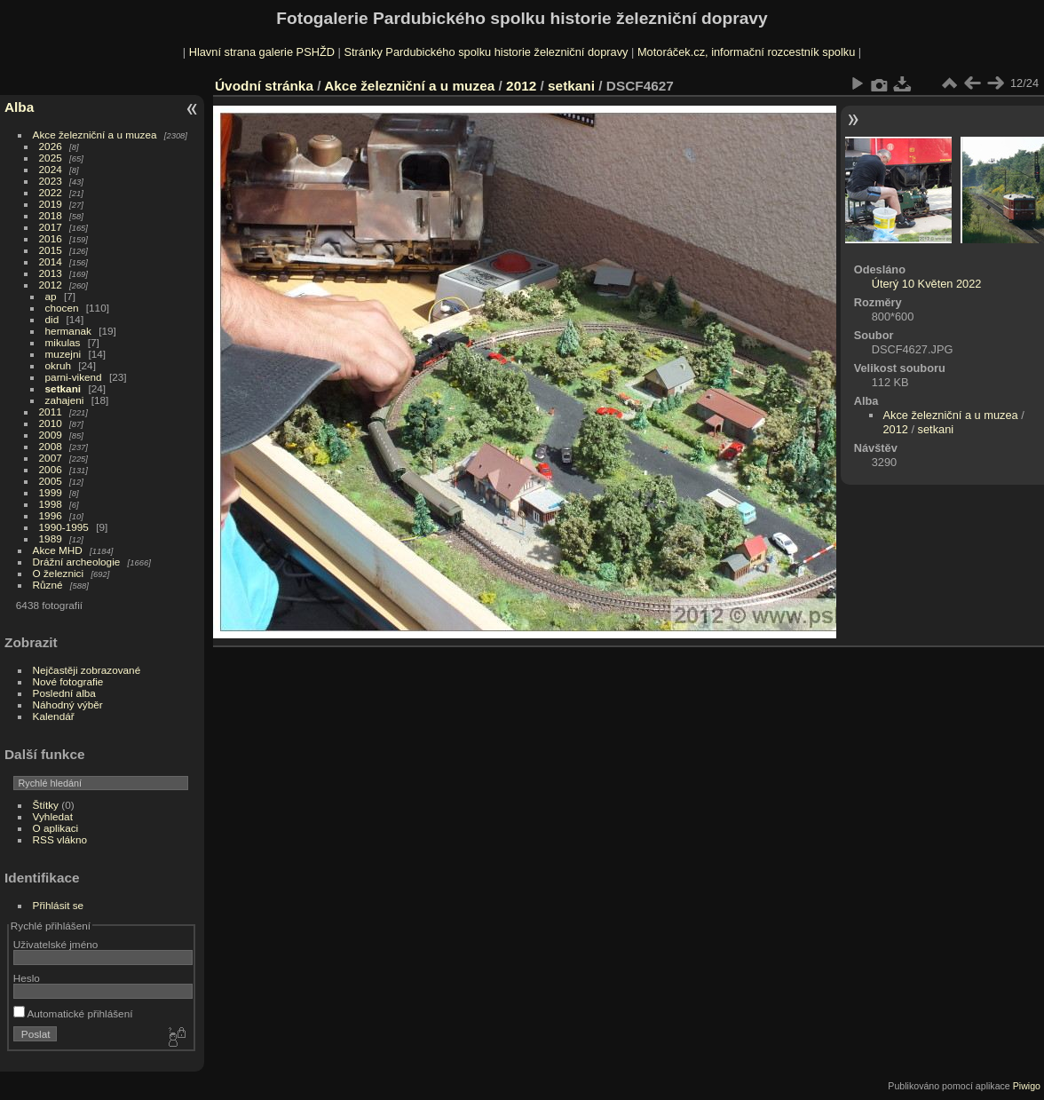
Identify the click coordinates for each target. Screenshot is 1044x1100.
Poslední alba (64, 693)
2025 (50, 157)
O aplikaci (56, 828)
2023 (50, 180)
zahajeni (64, 400)
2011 (50, 411)
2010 (50, 423)
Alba (19, 107)
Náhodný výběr (68, 704)
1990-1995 (64, 527)
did (52, 319)
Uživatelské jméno (55, 944)
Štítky (46, 805)
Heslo (26, 978)
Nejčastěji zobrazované (87, 670)
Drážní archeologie (77, 561)
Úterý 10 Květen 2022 (927, 283)
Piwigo (1026, 1085)
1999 (50, 492)
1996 (50, 515)
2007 (50, 457)
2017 (50, 227)
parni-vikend (73, 377)
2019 (50, 204)
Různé (48, 584)
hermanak (68, 330)
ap (51, 296)
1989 (50, 538)
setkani (63, 388)
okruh (58, 365)
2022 (50, 192)
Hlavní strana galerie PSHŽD (262, 52)
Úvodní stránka (264, 85)
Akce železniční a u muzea (95, 134)
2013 (50, 273)
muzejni (63, 354)
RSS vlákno (60, 839)
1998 (50, 504)
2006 (50, 469)
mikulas (63, 342)
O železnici (58, 573)
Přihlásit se (58, 905)
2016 (50, 238)
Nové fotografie (68, 681)
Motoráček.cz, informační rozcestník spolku (746, 52)
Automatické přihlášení (73, 1013)
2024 (50, 169)
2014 (50, 261)
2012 (50, 284)
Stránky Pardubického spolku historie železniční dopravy (486, 52)
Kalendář (54, 716)
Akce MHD (58, 550)
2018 (50, 215)
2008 (50, 446)
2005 (50, 481)
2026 (50, 146)
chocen (62, 307)
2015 (50, 250)
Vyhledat (53, 816)
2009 (50, 434)
